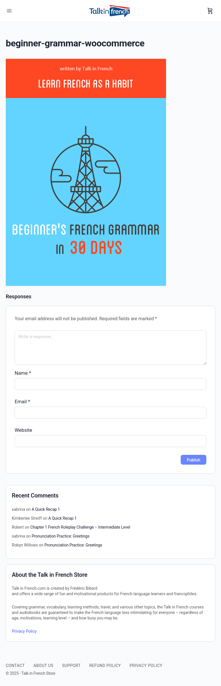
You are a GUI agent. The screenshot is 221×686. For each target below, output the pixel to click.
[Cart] (210, 11)
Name (23, 373)
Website (23, 430)
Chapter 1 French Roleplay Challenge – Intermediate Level (80, 527)
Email (22, 401)
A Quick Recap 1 (46, 509)
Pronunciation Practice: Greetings (60, 536)
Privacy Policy (24, 631)
